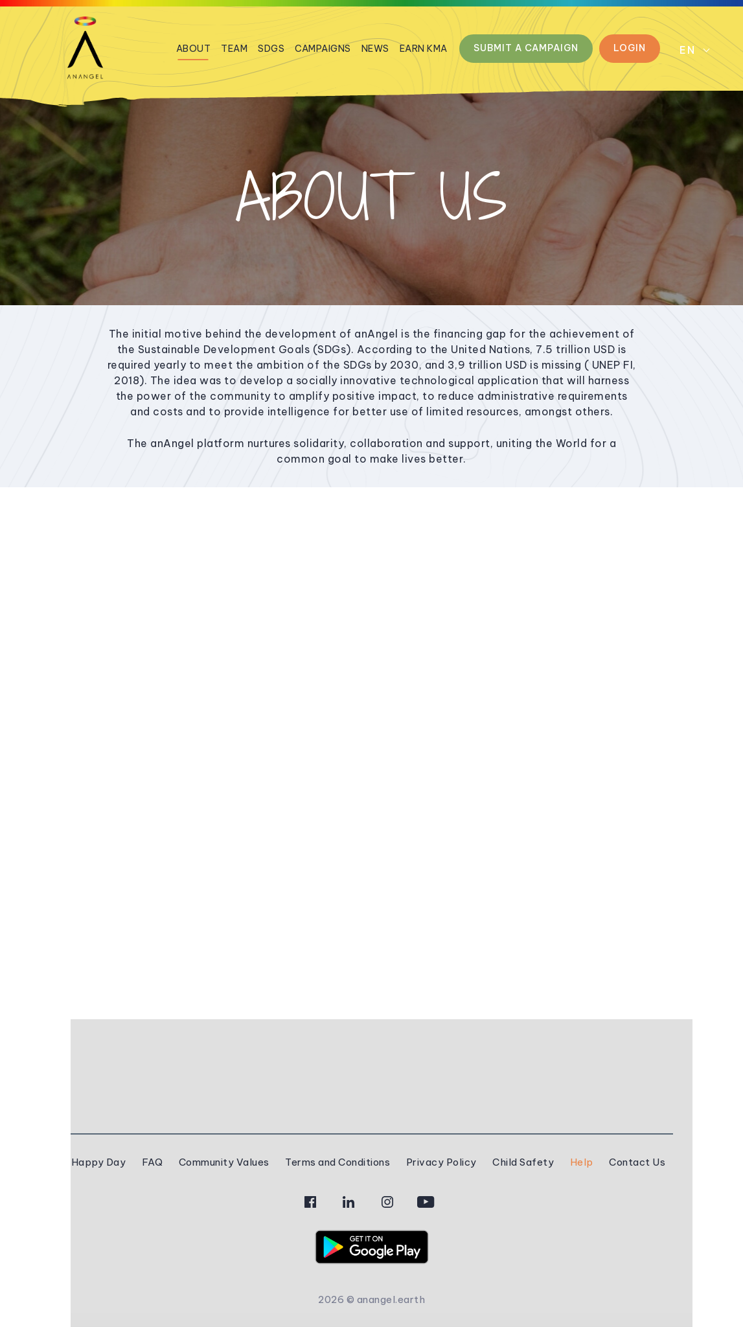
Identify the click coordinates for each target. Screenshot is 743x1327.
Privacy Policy (441, 1162)
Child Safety (523, 1162)
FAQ (152, 1162)
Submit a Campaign (526, 48)
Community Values (224, 1162)
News (375, 48)
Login (629, 48)
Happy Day (98, 1162)
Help (581, 1162)
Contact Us (637, 1162)
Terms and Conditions (337, 1162)
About (193, 48)
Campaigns (323, 48)
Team (234, 48)
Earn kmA (424, 48)
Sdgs (271, 48)
